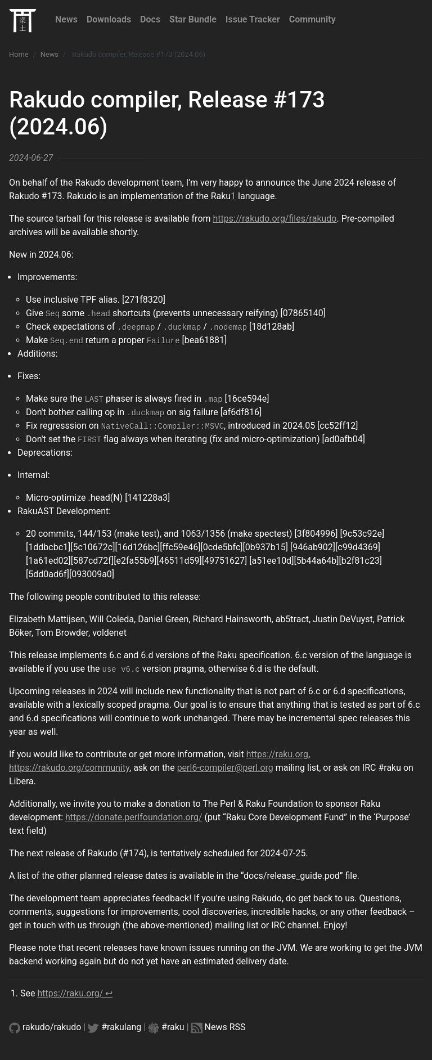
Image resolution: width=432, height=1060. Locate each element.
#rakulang (121, 1027)
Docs (150, 19)
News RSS (225, 1027)
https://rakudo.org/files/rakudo (275, 218)
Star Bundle (193, 19)
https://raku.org (277, 754)
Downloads (109, 19)
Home (18, 54)
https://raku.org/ (70, 993)
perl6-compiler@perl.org (225, 767)
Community (312, 19)
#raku (172, 1027)
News (66, 19)
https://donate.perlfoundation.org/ (133, 817)
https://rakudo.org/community (69, 767)
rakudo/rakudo (51, 1027)
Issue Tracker (253, 19)
